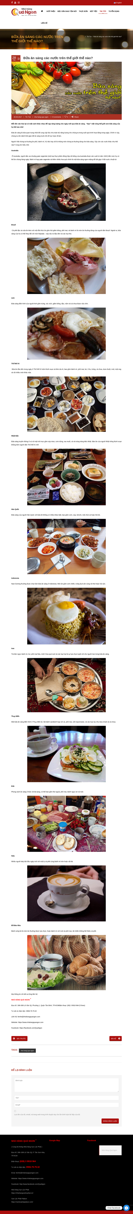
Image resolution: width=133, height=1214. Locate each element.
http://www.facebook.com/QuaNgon (32, 1184)
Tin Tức (89, 36)
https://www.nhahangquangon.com (30, 1178)
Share (75, 117)
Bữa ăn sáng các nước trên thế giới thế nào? (58, 58)
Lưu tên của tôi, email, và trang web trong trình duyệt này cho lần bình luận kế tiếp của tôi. (47, 1114)
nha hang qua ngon (41, 117)
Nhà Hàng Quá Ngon (109, 1150)
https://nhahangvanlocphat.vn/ (22, 1193)
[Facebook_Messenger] (126, 1208)
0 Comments (56, 117)
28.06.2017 (18, 117)
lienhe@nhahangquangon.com (27, 1173)
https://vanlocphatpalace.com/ (22, 1202)
